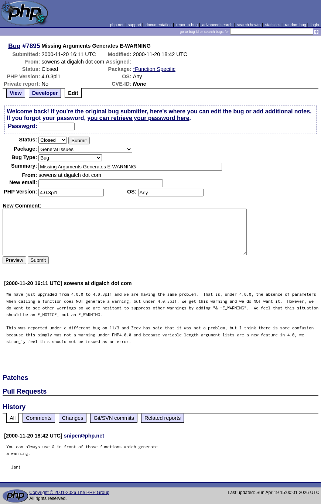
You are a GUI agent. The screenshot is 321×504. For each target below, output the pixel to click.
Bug (14, 45)
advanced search (217, 25)
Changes (72, 418)
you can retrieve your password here (138, 118)
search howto (248, 25)
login (315, 25)
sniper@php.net (84, 436)
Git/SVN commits (113, 418)
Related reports (162, 418)
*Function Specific (154, 69)
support (134, 25)
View (16, 93)
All (13, 418)
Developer (45, 93)
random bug (295, 25)
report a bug (187, 25)
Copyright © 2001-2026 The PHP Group (69, 492)
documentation (159, 25)
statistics (272, 25)
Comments (39, 418)
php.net (116, 25)
